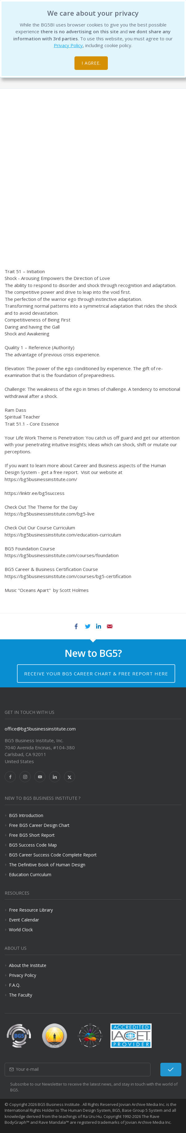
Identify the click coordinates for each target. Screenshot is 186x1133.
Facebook (76, 626)
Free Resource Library (31, 910)
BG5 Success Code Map (33, 845)
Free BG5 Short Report (32, 835)
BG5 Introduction (26, 815)
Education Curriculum (30, 874)
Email (110, 626)
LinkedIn (99, 626)
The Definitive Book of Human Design (47, 865)
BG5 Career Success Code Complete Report (53, 855)
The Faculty (20, 995)
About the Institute (27, 965)
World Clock (21, 930)
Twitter (87, 626)
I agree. (91, 63)
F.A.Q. (14, 985)
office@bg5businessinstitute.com (40, 729)
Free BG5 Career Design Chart (39, 825)
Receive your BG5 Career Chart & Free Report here (96, 673)
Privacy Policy (68, 45)
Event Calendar (24, 920)
